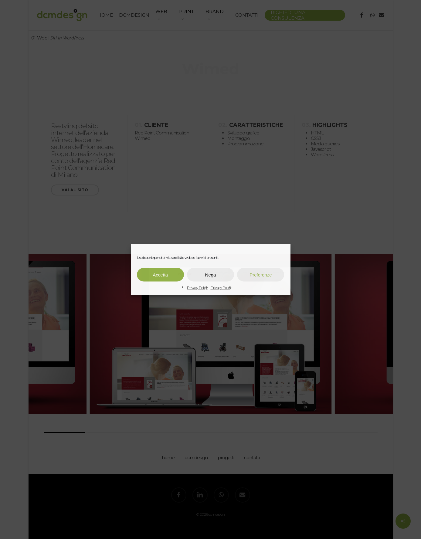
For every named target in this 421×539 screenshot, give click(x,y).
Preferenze (261, 274)
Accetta (160, 274)
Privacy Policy (197, 287)
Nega (210, 274)
